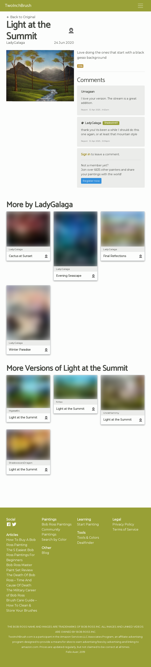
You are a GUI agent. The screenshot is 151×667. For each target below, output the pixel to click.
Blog (45, 553)
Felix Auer (72, 651)
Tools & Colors (88, 537)
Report (84, 109)
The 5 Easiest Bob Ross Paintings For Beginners (20, 555)
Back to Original (20, 17)
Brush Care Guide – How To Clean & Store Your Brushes (21, 605)
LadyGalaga (15, 43)
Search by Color (54, 539)
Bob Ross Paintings (56, 524)
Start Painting (88, 524)
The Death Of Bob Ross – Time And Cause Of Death (20, 580)
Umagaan (88, 91)
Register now (91, 180)
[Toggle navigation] (140, 6)
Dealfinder (85, 543)
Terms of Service (125, 529)
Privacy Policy (123, 524)
